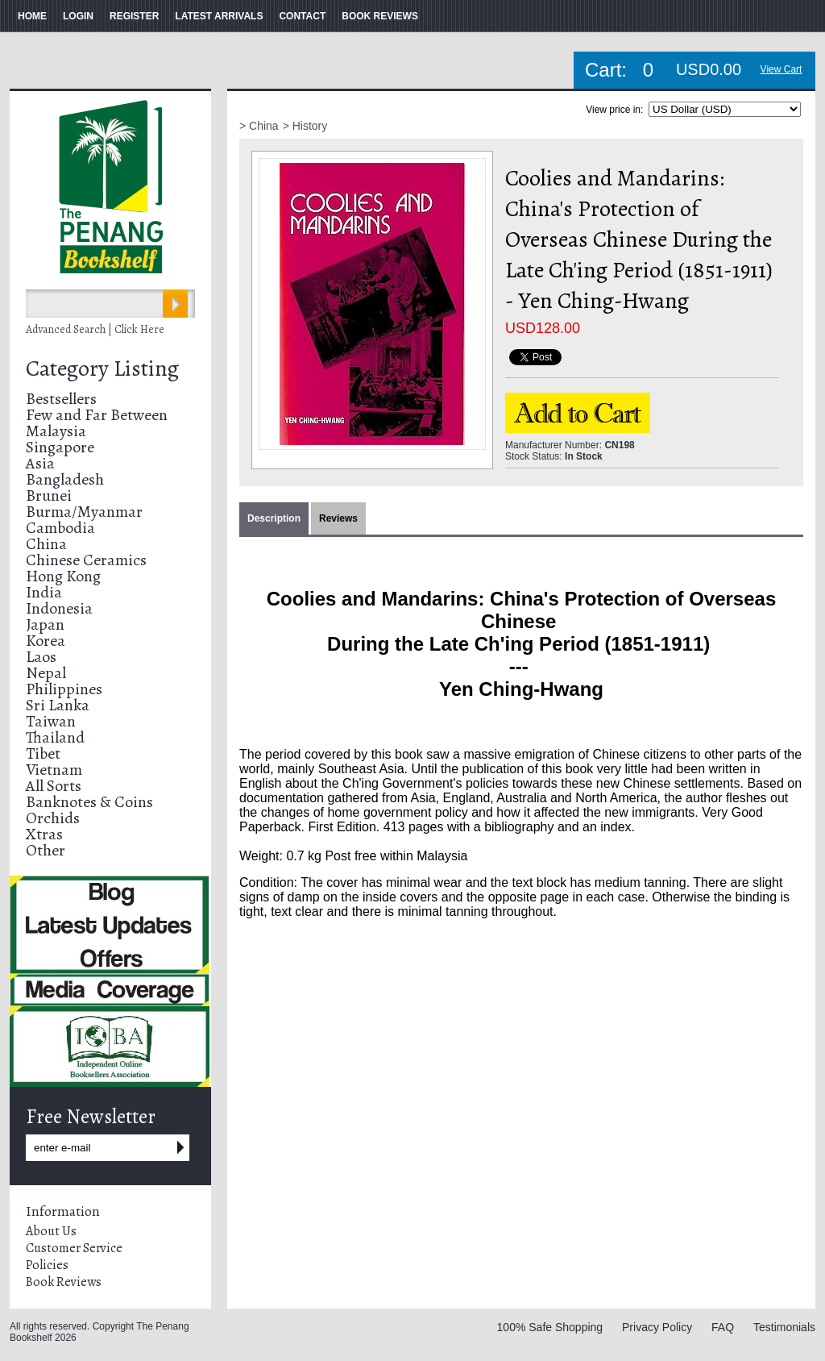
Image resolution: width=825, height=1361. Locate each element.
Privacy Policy (657, 1327)
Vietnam (54, 769)
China (46, 544)
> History (305, 125)
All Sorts (53, 786)
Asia (40, 463)
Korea (45, 640)
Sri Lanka (57, 705)
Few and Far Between (97, 415)
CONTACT (302, 16)
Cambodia (60, 528)
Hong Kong (63, 576)
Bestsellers (61, 399)
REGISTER (134, 16)
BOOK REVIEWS (380, 16)
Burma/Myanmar (84, 511)
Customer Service (74, 1248)
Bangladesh (65, 479)
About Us (51, 1231)
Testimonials (784, 1327)
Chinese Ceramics (86, 560)
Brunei (49, 495)
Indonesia (59, 608)
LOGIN (78, 16)
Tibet (43, 753)
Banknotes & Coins (89, 802)
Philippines (64, 689)
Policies (47, 1265)
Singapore (60, 447)
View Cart (781, 69)
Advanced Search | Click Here (95, 329)
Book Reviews (64, 1282)
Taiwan (51, 721)
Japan (45, 624)
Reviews (338, 518)
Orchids (53, 818)
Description (274, 518)
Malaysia (56, 431)
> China (259, 125)
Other (45, 850)
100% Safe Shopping (550, 1327)
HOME (32, 16)
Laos (41, 657)
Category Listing (102, 368)
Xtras (44, 834)
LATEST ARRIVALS (219, 16)
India (44, 592)
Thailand (55, 737)
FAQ (722, 1327)
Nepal (46, 673)
